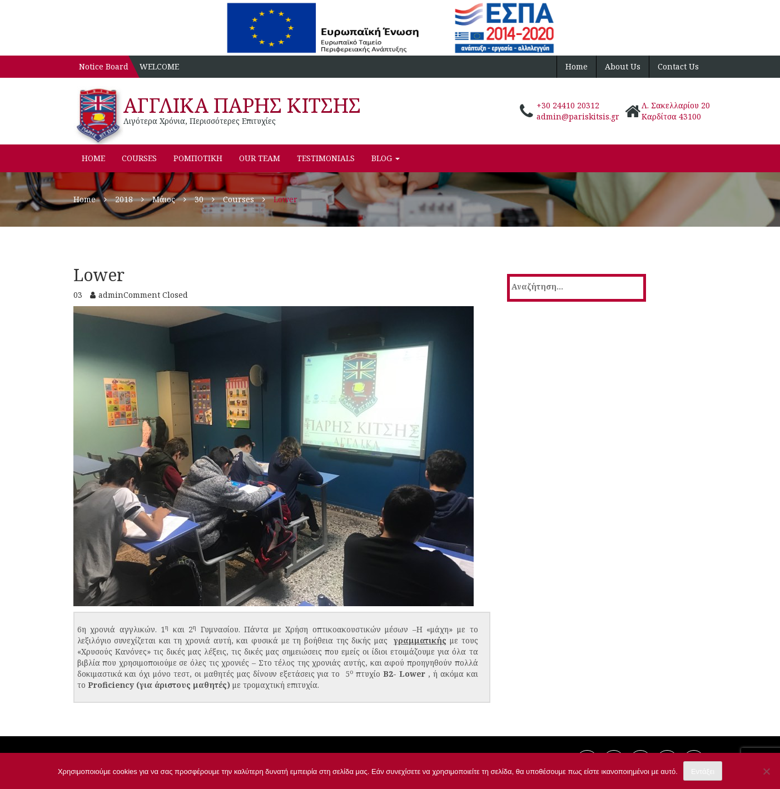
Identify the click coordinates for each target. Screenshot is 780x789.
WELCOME (159, 66)
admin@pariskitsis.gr (577, 116)
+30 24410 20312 (567, 105)
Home (576, 66)
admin (110, 294)
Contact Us (678, 66)
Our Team (259, 158)
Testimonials (326, 158)
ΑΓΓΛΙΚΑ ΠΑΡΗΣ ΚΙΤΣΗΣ (242, 105)
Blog (385, 158)
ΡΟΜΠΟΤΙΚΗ (197, 158)
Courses (139, 158)
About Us (622, 66)
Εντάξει (702, 771)
